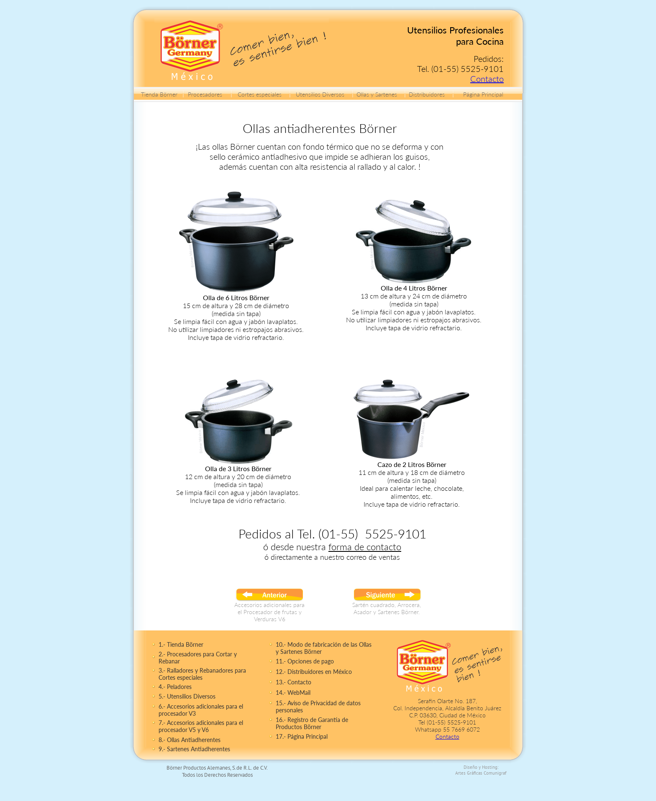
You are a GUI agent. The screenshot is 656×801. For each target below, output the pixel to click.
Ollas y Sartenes (376, 94)
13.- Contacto (293, 682)
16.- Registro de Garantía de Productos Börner (312, 723)
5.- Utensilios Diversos (187, 696)
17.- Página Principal (302, 736)
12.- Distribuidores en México (314, 671)
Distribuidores (427, 94)
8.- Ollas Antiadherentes (189, 739)
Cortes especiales (260, 94)
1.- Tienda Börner (181, 644)
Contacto (487, 79)
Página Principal (483, 94)
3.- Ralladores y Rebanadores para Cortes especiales (202, 674)
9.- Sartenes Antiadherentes (194, 749)
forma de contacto (364, 546)
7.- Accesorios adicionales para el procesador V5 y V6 (201, 726)
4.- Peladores (175, 686)
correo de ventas (373, 556)
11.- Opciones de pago (305, 661)
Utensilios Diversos (320, 94)
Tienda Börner (159, 94)
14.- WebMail (293, 692)
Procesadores (205, 94)
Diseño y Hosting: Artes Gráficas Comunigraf (481, 770)
